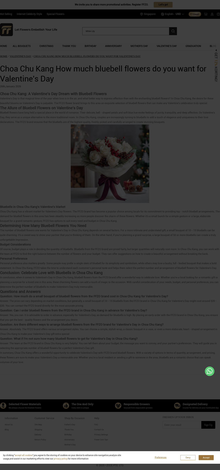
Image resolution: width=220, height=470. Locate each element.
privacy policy (60, 458)
